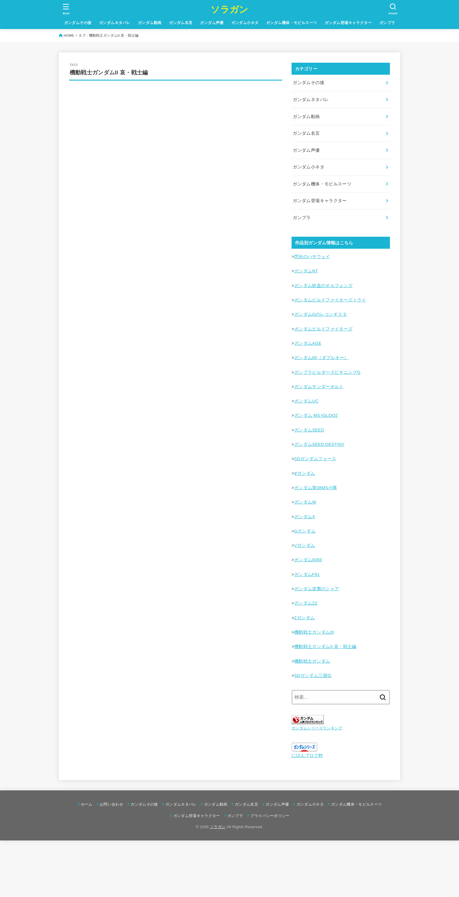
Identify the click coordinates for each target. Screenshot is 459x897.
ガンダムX (304, 516)
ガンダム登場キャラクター (348, 23)
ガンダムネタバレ (114, 23)
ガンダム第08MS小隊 (315, 487)
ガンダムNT (306, 271)
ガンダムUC (306, 401)
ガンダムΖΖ (306, 603)
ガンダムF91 (307, 574)
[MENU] (66, 9)
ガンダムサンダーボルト (319, 386)
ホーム (87, 804)
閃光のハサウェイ (312, 256)
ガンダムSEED (309, 430)
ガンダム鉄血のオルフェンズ (323, 285)
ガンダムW (305, 502)
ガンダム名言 (180, 23)
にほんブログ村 (307, 755)
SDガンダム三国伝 (313, 675)
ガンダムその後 (78, 23)
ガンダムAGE (307, 343)
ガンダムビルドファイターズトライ (330, 300)
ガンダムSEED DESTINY (319, 444)
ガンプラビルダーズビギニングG (327, 372)
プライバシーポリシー (269, 816)
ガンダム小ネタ (245, 23)
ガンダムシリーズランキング (317, 728)
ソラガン (229, 9)
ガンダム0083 (308, 559)
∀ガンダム (304, 473)
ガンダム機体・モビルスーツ (291, 23)
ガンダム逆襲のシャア (316, 588)
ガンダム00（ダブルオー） (321, 357)
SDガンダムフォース (315, 458)
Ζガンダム (304, 617)
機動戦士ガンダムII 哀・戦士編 (325, 646)
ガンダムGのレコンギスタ (320, 314)
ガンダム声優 (211, 23)
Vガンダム (304, 545)
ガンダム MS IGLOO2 (316, 415)
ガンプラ (387, 23)
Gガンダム (305, 531)
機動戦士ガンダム (312, 661)
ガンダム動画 (149, 23)
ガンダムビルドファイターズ (323, 329)
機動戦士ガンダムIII (314, 632)
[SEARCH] (393, 9)
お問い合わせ (111, 804)
